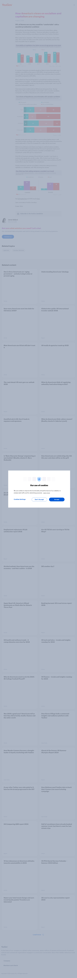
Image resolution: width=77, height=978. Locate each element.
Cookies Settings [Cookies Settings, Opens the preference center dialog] (20, 499)
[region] (39, 489)
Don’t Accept (39, 499)
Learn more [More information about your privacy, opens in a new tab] (46, 492)
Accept (56, 499)
